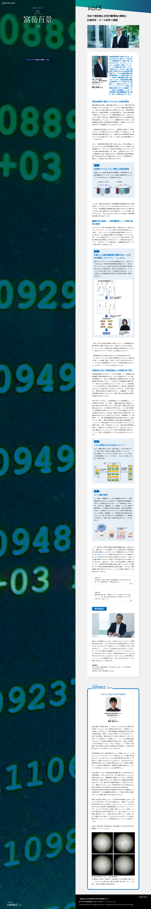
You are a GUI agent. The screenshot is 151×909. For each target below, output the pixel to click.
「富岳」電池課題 (117, 90)
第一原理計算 (99, 554)
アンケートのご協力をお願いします (37, 59)
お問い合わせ (144, 897)
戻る (131, 583)
